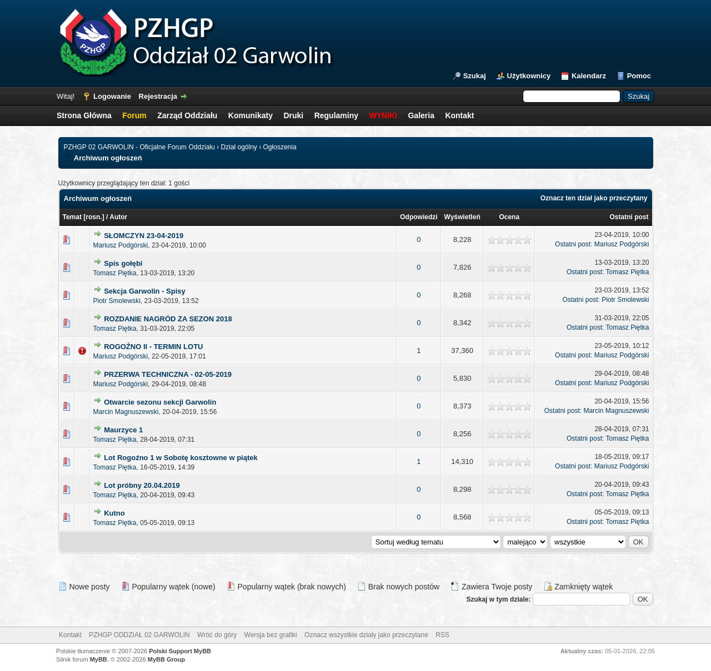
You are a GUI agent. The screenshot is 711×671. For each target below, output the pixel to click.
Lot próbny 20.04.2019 (142, 485)
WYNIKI (383, 115)
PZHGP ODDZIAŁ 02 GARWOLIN (139, 635)
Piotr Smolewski (117, 301)
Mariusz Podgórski (120, 245)
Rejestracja (158, 96)
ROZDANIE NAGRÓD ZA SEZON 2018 (168, 319)
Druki (293, 115)
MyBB (98, 659)
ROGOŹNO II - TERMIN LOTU (153, 346)
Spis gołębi (123, 263)
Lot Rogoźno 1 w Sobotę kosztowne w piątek (181, 457)
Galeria (421, 115)
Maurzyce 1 (123, 430)
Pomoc (639, 76)
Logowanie (112, 96)
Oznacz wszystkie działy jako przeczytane (366, 635)
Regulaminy (336, 115)
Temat (72, 217)
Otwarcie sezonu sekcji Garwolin (160, 402)
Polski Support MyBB (180, 651)
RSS (442, 635)
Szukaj (474, 76)
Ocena (509, 217)
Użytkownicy (529, 76)
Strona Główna (84, 115)
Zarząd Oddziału (187, 115)
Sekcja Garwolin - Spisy (145, 291)
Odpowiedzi (418, 217)
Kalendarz (589, 76)
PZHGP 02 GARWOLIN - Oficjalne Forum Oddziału (139, 147)
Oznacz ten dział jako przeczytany (594, 198)
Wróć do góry (217, 635)
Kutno (114, 513)
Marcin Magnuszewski (126, 412)
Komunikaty (250, 115)
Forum (134, 115)
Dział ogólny (239, 147)
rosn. (94, 217)
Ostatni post (628, 217)
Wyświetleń (462, 217)
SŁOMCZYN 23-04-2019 (143, 235)
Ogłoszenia (280, 147)
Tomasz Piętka (115, 273)
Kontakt (459, 115)
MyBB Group (166, 659)
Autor (118, 217)
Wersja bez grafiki (270, 635)
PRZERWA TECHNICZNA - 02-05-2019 (168, 374)
